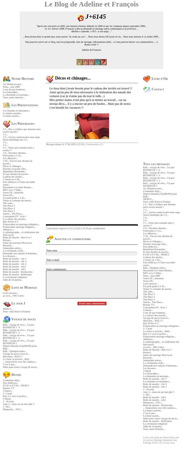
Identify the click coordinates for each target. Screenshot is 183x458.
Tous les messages (156, 164)
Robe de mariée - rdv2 (14, 266)
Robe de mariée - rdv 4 (14, 261)
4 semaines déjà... (12, 380)
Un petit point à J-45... (14, 198)
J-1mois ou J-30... (12, 179)
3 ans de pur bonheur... (14, 89)
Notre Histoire (18, 78)
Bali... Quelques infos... (14, 351)
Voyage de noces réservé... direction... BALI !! (16, 355)
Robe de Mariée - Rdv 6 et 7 (17, 237)
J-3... (5, 142)
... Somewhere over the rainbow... (20, 361)
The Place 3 (9, 205)
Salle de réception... (13, 280)
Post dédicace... (11, 383)
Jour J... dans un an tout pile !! (18, 404)
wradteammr (98, 228)
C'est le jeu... (9, 364)
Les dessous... (10, 256)
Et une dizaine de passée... (16, 174)
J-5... (5, 145)
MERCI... (8, 309)
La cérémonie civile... (14, 250)
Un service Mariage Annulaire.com (160, 440)
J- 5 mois (7, 393)
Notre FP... (8, 195)
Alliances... (8, 229)
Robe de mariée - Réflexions (17, 274)
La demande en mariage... (16, 94)
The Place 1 (9, 211)
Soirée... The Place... (13, 213)
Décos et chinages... (13, 166)
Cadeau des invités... (13, 176)
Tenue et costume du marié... (17, 200)
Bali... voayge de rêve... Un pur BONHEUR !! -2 (18, 336)
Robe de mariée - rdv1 (14, 269)
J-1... (5, 134)
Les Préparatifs (19, 123)
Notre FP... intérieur (13, 192)
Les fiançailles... (11, 92)
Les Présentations (20, 105)
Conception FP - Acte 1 (14, 216)
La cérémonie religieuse (15, 277)
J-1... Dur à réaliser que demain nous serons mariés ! (159, 205)
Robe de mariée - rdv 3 (14, 264)
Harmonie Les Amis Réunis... (18, 187)
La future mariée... (12, 113)
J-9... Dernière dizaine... (15, 153)
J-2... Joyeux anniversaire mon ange (21, 137)
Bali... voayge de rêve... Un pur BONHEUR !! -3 (18, 331)
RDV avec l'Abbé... (12, 190)
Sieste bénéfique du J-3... (15, 139)
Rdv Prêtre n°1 (10, 221)
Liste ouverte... (10, 293)
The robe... (8, 203)
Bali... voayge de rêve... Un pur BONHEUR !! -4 (18, 326)
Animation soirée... (12, 248)
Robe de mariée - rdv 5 (14, 258)
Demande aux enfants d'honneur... (20, 253)
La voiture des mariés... (15, 219)
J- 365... (7, 406)
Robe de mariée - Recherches (18, 272)
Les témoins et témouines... (16, 110)
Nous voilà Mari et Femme (16, 311)
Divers (12, 375)
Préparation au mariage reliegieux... (21, 224)
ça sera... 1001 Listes (13, 295)
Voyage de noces (19, 319)
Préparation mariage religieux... (19, 227)
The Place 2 (9, 208)
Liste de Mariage (20, 287)
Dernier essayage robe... (15, 168)
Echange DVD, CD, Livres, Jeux (159, 442)
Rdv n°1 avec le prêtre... (15, 396)
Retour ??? (8, 388)
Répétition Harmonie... (14, 171)
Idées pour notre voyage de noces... (21, 367)
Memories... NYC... (13, 409)
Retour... (7, 240)
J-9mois (7, 398)
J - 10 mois (8, 401)
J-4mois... (8, 391)
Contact (153, 89)
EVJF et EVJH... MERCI (16, 385)
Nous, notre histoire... (14, 97)
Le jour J (14, 303)
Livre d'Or (155, 78)
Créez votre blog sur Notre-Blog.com (161, 437)
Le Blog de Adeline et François (92, 4)
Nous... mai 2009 (11, 87)
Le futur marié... (11, 116)
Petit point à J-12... (12, 155)
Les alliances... (10, 158)
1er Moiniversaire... (13, 84)
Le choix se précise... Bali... (16, 359)
